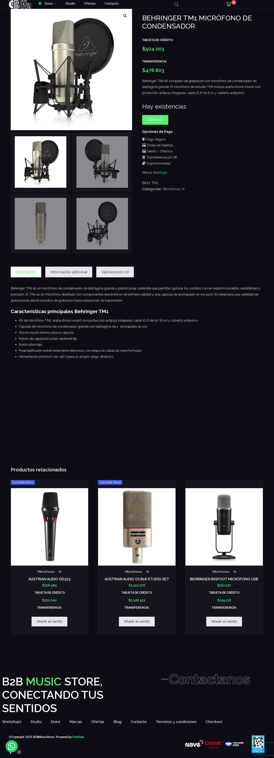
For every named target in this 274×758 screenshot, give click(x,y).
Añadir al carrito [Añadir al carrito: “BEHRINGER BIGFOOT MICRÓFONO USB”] (224, 621)
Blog (117, 722)
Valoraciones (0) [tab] (115, 272)
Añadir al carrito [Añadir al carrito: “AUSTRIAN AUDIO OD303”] (49, 621)
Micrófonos (171, 189)
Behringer (160, 172)
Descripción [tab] (26, 272)
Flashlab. (78, 737)
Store (48, 3)
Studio (70, 3)
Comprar (155, 120)
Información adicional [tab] (68, 272)
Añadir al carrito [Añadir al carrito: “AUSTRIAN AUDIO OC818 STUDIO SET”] (137, 621)
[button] (125, 15)
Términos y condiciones (176, 722)
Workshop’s (11, 722)
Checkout (214, 722)
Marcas (75, 722)
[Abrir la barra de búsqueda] (177, 4)
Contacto (112, 3)
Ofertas (90, 3)
